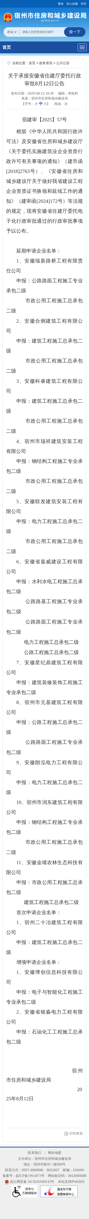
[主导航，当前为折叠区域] (82, 47)
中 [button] (41, 104)
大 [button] (36, 104)
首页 (6, 47)
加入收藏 (72, 3)
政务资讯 (45, 63)
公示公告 (63, 63)
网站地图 (54, 1153)
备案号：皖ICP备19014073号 (23, 1176)
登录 (83, 3)
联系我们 (34, 1153)
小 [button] (45, 104)
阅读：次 (61, 104)
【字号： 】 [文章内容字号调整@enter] (35, 104)
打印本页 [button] (76, 1133)
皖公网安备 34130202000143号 (29, 1181)
